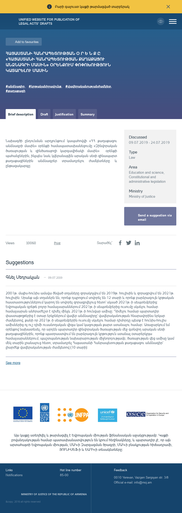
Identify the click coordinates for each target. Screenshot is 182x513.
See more (13, 362)
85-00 (64, 475)
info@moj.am (143, 482)
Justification (64, 114)
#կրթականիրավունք (45, 86)
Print (57, 243)
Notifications (14, 475)
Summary (88, 114)
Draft (44, 114)
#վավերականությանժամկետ (88, 86)
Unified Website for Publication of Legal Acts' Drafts (49, 21)
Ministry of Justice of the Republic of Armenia (54, 494)
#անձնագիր (15, 86)
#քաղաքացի (15, 90)
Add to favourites (27, 42)
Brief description (20, 114)
